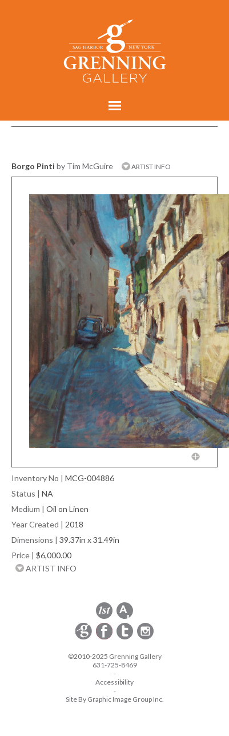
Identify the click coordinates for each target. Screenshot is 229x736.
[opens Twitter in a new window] (125, 637)
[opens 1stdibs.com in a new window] (104, 617)
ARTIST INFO (146, 166)
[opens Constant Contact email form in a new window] (84, 637)
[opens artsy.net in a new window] (124, 617)
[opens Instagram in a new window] (145, 637)
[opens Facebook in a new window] (105, 637)
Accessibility (114, 682)
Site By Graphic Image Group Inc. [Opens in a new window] (115, 699)
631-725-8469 (115, 665)
